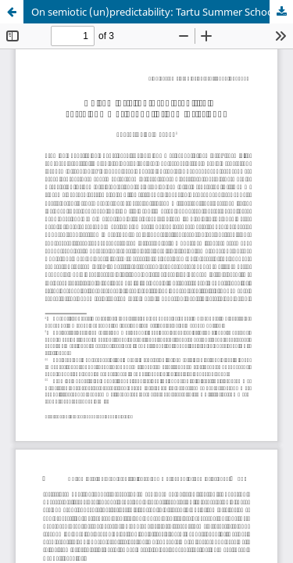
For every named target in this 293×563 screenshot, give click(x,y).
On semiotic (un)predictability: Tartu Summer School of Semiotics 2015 (162, 12)
